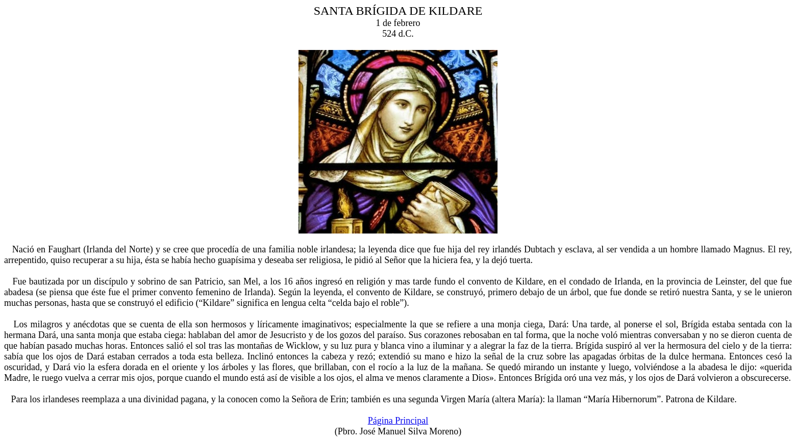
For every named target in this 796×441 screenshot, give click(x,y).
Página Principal (398, 421)
